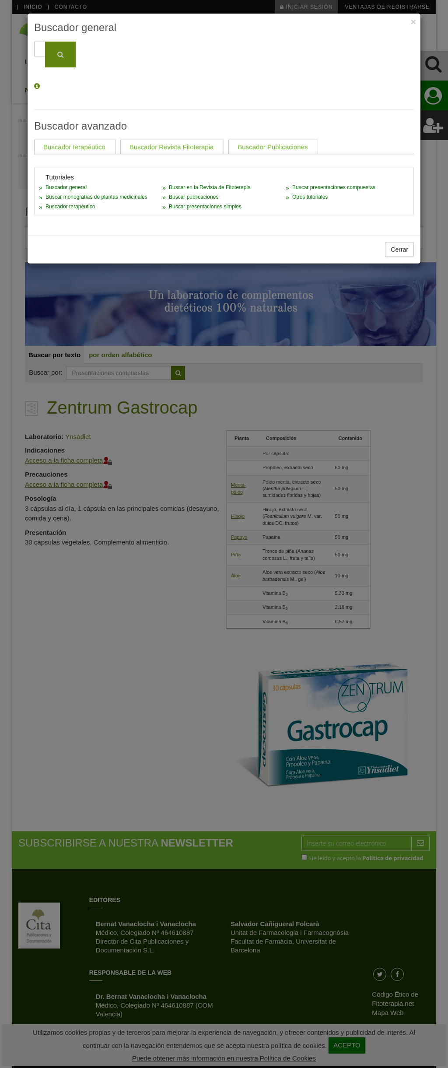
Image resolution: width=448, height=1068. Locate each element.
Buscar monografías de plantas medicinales (96, 197)
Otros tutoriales (310, 197)
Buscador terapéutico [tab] (74, 147)
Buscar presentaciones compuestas (333, 187)
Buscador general (66, 187)
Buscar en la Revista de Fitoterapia (210, 187)
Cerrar (399, 249)
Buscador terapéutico (70, 207)
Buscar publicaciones (193, 197)
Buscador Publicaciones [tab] (273, 147)
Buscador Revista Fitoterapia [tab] (172, 147)
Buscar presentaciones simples (205, 207)
